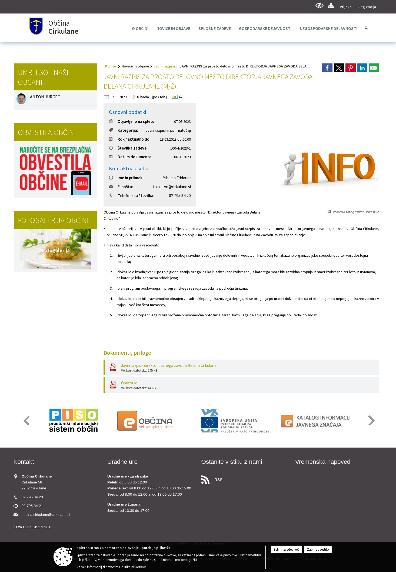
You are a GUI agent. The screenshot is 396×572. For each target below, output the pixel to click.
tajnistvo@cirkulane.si (172, 186)
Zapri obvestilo (318, 549)
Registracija (367, 7)
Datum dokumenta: (130, 156)
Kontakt (24, 461)
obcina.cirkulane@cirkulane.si (46, 515)
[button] (20, 250)
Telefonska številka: (131, 195)
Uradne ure (122, 461)
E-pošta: (121, 186)
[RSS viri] (245, 478)
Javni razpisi (164, 66)
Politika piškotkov (132, 567)
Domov (111, 66)
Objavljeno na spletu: (132, 121)
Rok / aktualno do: (130, 139)
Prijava (346, 7)
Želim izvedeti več (286, 549)
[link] (327, 67)
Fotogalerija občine (54, 220)
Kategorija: (123, 130)
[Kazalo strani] (331, 5)
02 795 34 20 (180, 195)
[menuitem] (140, 28)
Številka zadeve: (128, 148)
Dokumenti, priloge (127, 352)
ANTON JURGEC (45, 96)
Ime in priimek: (126, 177)
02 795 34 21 (32, 506)
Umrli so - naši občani (43, 77)
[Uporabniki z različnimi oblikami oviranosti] (319, 5)
